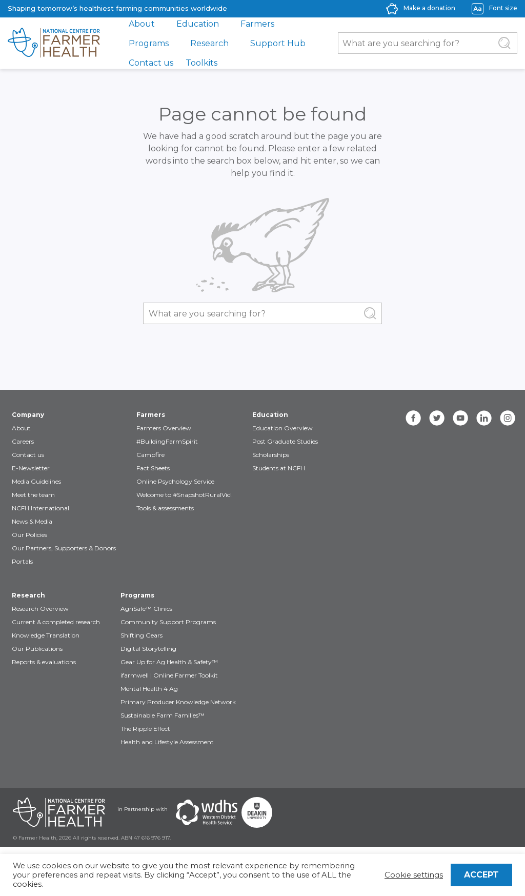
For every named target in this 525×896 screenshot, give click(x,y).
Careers (23, 441)
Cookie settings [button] (414, 875)
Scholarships (270, 455)
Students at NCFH (278, 468)
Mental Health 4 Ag (149, 688)
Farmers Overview (163, 428)
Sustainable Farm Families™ (162, 715)
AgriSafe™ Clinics (146, 608)
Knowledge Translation (45, 635)
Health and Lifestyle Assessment (167, 742)
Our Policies (29, 535)
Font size (503, 8)
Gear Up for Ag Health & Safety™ (169, 662)
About (142, 24)
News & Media (32, 521)
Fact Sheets (153, 468)
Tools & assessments (165, 508)
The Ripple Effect (145, 728)
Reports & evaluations (44, 662)
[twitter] (437, 418)
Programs (149, 43)
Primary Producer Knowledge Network (178, 702)
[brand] (54, 43)
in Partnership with (142, 809)
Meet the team (33, 495)
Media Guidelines (36, 481)
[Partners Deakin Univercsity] (256, 812)
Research (209, 43)
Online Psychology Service (175, 481)
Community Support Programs (168, 622)
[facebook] (413, 418)
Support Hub (278, 43)
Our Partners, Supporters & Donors (64, 548)
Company (28, 415)
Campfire (150, 455)
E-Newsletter (31, 468)
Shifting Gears (141, 635)
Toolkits (201, 63)
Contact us (151, 63)
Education (197, 24)
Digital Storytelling (148, 648)
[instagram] (507, 418)
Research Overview (40, 608)
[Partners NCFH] (59, 812)
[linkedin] (484, 418)
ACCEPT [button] (481, 875)
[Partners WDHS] (206, 812)
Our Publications (37, 648)
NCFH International (40, 508)
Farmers (257, 24)
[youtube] (460, 418)
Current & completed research (56, 622)
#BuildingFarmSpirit (167, 441)
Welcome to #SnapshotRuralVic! (184, 495)
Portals (22, 561)
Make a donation (429, 8)
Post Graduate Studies (285, 441)
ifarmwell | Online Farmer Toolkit (169, 675)
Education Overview (282, 428)
